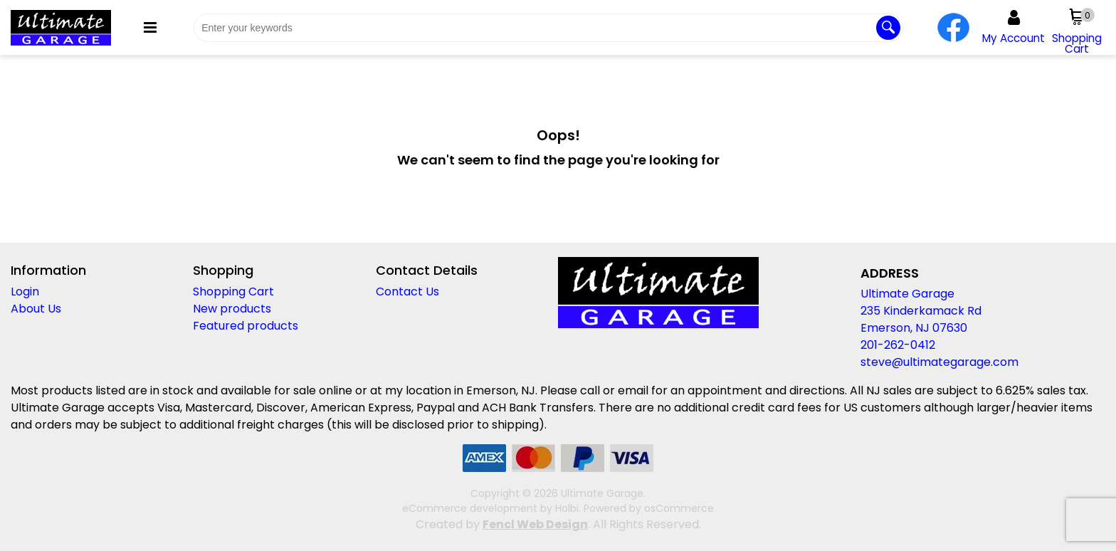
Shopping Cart (233, 291)
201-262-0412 (897, 345)
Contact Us (407, 291)
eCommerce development (469, 508)
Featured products (245, 326)
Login (25, 291)
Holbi (567, 508)
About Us (36, 308)
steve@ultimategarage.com (939, 362)
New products (232, 308)
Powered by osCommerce (649, 508)
